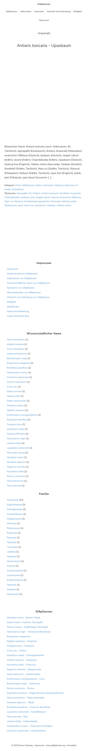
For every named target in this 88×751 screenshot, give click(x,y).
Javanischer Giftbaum (70, 197)
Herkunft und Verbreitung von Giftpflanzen (28, 297)
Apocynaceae (13, 561)
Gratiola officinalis (16, 433)
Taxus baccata (14, 485)
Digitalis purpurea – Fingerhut (22, 641)
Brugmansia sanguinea (18, 363)
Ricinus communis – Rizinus (20, 688)
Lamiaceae (12, 547)
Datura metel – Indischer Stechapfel (25, 622)
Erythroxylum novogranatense (22, 414)
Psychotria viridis (15, 471)
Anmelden (72, 745)
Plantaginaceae (14, 509)
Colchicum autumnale (18, 377)
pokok (74, 201)
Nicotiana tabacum (16, 462)
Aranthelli (64, 193)
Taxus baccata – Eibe (17, 716)
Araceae (11, 565)
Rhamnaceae (13, 528)
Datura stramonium (16, 400)
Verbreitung (17, 189)
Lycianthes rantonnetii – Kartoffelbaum (26, 711)
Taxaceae (11, 542)
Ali (30, 193)
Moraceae (55, 201)
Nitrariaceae (13, 594)
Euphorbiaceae (14, 504)
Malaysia (59, 185)
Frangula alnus (14, 424)
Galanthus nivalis (15, 429)
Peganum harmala (16, 466)
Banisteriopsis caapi (17, 358)
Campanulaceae (15, 570)
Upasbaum (40, 205)
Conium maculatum (16, 381)
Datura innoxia (14, 391)
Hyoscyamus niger (16, 438)
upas (20, 205)
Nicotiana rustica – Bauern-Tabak (23, 617)
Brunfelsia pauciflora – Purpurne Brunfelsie (28, 707)
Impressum (12, 268)
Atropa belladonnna (17, 353)
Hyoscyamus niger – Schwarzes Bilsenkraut (29, 631)
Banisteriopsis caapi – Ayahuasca (23, 683)
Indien (38, 185)
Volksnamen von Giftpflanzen (21, 278)
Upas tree (29, 205)
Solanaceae (12, 499)
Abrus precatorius (16, 339)
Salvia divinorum (15, 480)
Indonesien (48, 185)
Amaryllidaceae (15, 514)
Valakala (51, 205)
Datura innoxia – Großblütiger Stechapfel (27, 627)
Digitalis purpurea (16, 410)
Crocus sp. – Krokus (16, 650)
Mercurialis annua (16, 452)
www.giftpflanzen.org (56, 745)
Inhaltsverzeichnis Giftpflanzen (22, 273)
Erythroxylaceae (15, 580)
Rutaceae (11, 537)
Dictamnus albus (15, 405)
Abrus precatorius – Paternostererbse (25, 697)
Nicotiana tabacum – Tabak (20, 702)
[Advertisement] (44, 127)
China (18, 185)
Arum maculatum (15, 348)
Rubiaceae (12, 532)
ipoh (32, 197)
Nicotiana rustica (15, 457)
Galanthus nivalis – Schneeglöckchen (25, 655)
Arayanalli (75, 193)
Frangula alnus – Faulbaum (20, 645)
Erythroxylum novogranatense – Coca (26, 678)
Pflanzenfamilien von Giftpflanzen (24, 292)
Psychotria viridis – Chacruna (21, 664)
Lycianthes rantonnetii (18, 447)
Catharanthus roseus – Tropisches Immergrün (29, 726)
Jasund (55, 197)
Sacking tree (10, 205)
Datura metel (13, 396)
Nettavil (65, 201)
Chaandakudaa (11, 197)
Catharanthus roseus (17, 372)
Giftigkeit (11, 301)
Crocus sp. (12, 386)
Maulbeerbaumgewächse (37, 201)
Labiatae (11, 551)
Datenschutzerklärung (18, 311)
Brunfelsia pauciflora (17, 367)
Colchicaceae (13, 575)
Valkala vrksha (63, 205)
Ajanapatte (22, 193)
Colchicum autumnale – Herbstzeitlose (26, 730)
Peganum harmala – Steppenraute (24, 669)
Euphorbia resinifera (17, 419)
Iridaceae (11, 589)
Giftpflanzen (44, 4)
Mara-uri (8, 201)
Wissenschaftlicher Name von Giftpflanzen (28, 283)
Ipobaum (25, 197)
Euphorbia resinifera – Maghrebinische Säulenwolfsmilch (35, 693)
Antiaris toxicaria (49, 193)
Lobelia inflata (14, 443)
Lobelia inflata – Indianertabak (22, 721)
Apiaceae (11, 556)
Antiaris (36, 193)
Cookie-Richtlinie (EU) (18, 316)
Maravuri (18, 201)
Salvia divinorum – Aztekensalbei (23, 674)
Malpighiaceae (14, 518)
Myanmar (69, 185)
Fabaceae (11, 584)
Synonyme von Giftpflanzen (21, 287)
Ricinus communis (16, 476)
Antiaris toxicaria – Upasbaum (44, 45)
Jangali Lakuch (43, 197)
